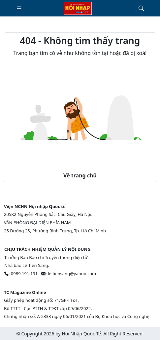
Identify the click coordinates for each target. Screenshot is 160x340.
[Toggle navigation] (19, 8)
